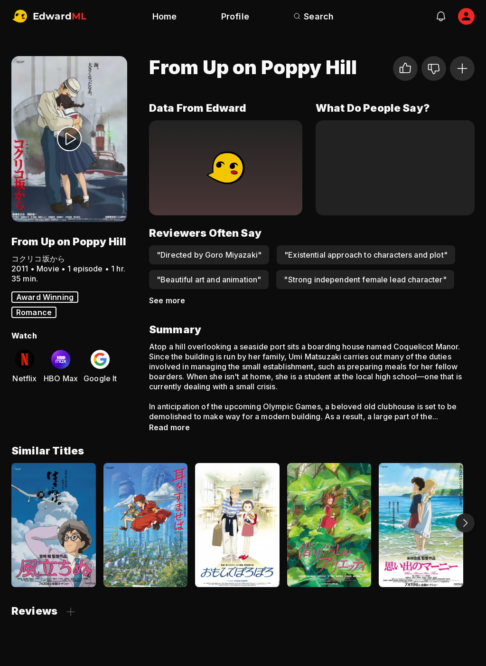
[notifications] (440, 16)
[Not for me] (433, 68)
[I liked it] (405, 68)
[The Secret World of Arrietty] (329, 525)
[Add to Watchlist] (462, 68)
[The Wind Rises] (53, 525)
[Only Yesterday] (237, 525)
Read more (169, 427)
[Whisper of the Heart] (145, 525)
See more (167, 300)
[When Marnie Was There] (421, 525)
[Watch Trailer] (69, 139)
